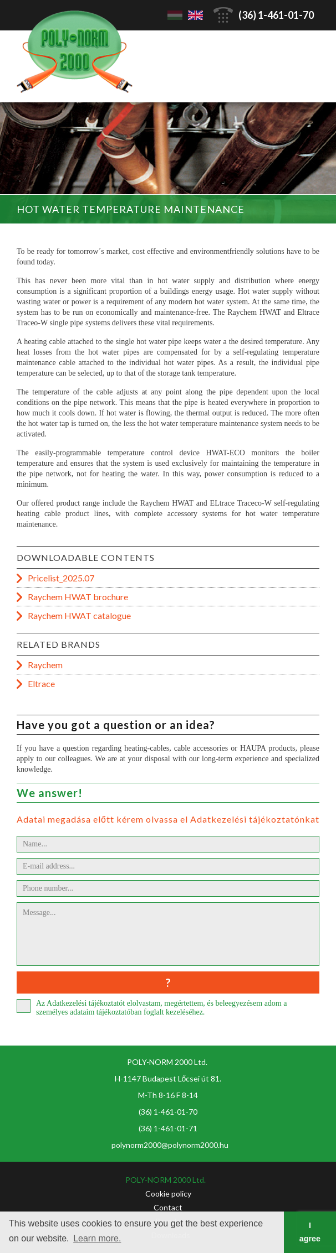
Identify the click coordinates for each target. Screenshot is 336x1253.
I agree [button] (309, 1232)
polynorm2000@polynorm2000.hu (169, 1145)
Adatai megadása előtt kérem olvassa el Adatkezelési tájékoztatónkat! (170, 819)
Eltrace (41, 683)
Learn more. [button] (97, 1238)
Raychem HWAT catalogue (79, 615)
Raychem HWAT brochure (78, 596)
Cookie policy (168, 1193)
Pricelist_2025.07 (61, 578)
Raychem (45, 664)
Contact (168, 1207)
